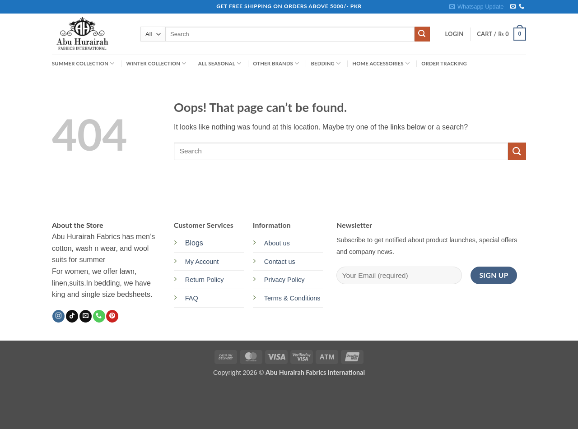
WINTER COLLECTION (156, 63)
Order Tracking (443, 63)
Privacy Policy (284, 279)
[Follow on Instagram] (58, 316)
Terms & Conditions (292, 298)
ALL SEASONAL (220, 63)
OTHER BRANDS (276, 63)
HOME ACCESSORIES (381, 63)
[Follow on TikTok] (72, 316)
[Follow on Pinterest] (112, 316)
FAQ (191, 298)
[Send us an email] (513, 7)
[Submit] (422, 34)
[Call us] (521, 7)
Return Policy (204, 279)
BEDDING (325, 63)
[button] (476, 7)
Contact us (279, 261)
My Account (202, 261)
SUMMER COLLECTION (83, 63)
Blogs (194, 243)
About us (277, 243)
